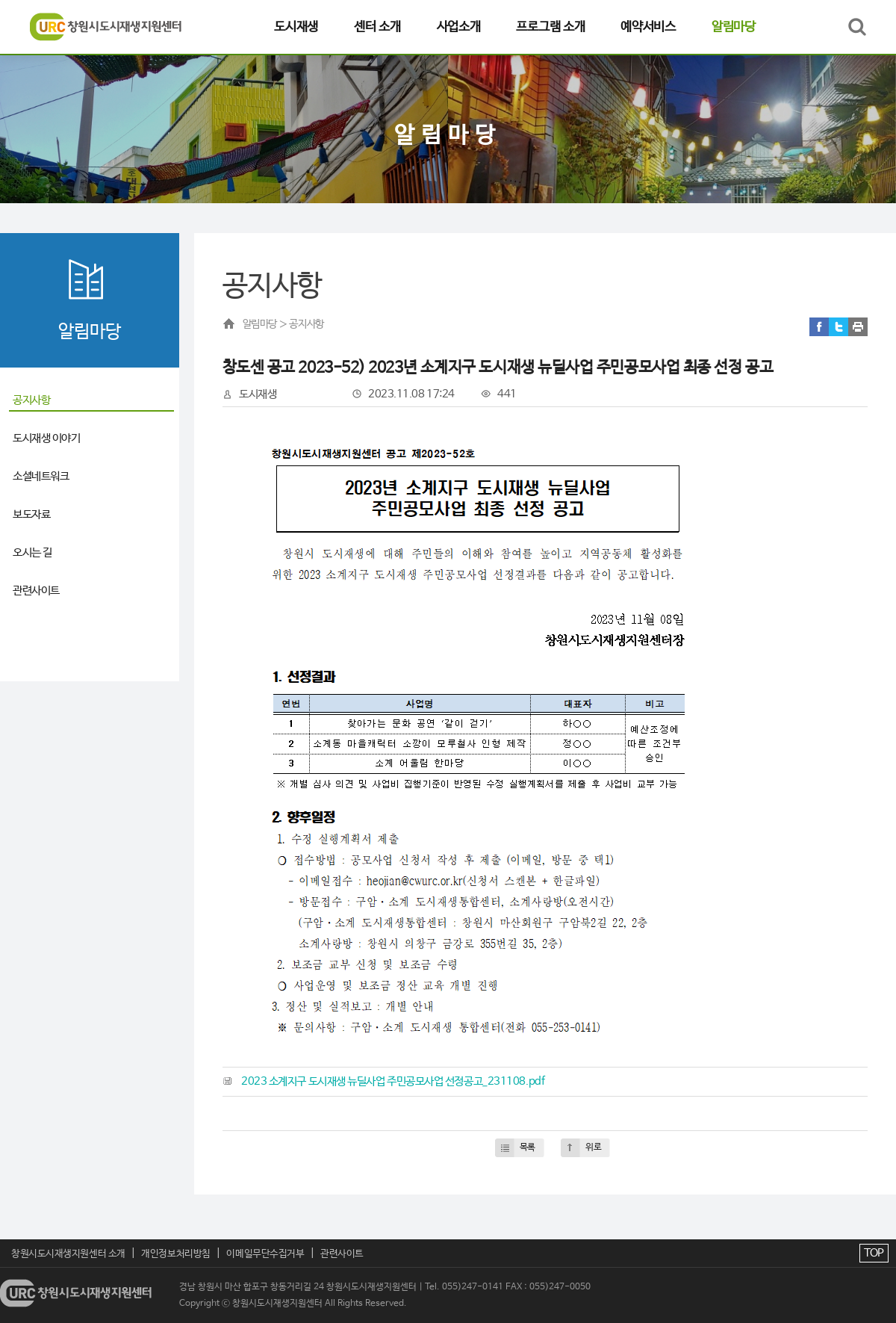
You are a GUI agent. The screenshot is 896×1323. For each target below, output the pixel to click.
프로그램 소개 (550, 26)
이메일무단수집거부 (265, 1254)
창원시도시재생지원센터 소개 (68, 1254)
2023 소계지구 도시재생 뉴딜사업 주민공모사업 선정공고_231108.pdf (392, 1081)
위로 (593, 1147)
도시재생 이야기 (46, 438)
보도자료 (31, 514)
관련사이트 (36, 590)
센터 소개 (377, 26)
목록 (527, 1147)
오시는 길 (32, 552)
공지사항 (31, 400)
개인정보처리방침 (175, 1254)
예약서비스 (648, 26)
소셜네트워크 (41, 476)
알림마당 (734, 26)
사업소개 (459, 26)
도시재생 (296, 26)
